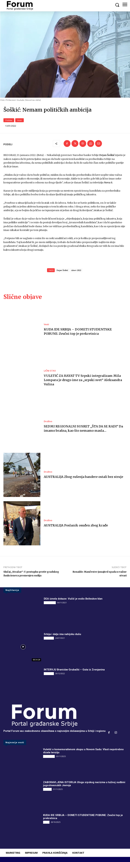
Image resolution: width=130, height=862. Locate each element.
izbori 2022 (76, 270)
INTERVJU (49, 638)
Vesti (19, 120)
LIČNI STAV (50, 371)
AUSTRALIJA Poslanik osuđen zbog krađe (76, 525)
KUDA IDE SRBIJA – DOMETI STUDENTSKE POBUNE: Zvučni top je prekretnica (78, 331)
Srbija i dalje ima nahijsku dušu (62, 634)
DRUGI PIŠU (50, 602)
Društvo (48, 421)
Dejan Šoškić (62, 270)
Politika (8, 120)
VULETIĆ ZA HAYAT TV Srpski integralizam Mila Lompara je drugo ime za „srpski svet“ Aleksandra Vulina (83, 380)
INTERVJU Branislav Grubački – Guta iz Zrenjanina (74, 669)
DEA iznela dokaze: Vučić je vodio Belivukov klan (73, 598)
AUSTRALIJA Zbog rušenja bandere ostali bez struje (83, 477)
